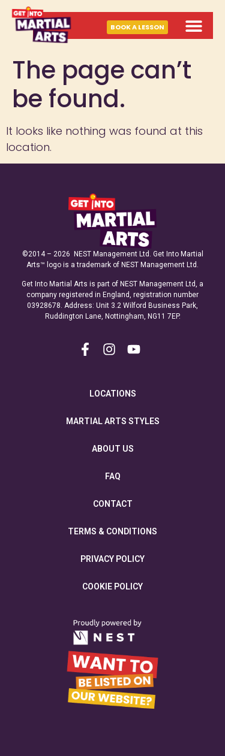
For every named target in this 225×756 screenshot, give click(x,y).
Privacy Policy (112, 559)
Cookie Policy (112, 586)
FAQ (113, 476)
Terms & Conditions (112, 531)
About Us (113, 448)
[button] (193, 25)
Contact (113, 504)
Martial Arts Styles (113, 421)
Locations (112, 393)
